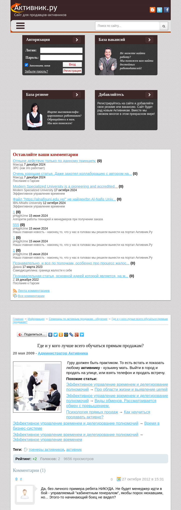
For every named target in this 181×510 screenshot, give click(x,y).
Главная (18, 318)
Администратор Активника (63, 353)
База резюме (37, 94)
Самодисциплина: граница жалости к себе (42, 270)
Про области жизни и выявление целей (131, 389)
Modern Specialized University (33, 190)
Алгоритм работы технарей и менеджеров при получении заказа (58, 219)
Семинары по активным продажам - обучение (78, 318)
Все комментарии (31, 296)
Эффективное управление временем (39, 193)
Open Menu (21, 25)
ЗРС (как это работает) (29, 168)
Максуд (18, 164)
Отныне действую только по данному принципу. (54, 161)
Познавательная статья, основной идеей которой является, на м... (70, 276)
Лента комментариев (34, 291)
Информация (36, 318)
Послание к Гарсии (26, 181)
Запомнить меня (39, 65)
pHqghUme (20, 215)
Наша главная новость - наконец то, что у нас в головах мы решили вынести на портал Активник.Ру (83, 232)
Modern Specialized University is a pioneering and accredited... (65, 186)
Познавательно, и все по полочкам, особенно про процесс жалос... (71, 263)
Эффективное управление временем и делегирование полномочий (75, 423)
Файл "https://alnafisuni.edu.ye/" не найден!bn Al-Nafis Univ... (64, 199)
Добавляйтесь (111, 94)
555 (16, 225)
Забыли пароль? (36, 71)
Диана (17, 267)
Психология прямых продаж (92, 412)
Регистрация (72, 70)
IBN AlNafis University (27, 203)
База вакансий (112, 39)
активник (74, 449)
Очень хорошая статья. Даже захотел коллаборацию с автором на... (72, 173)
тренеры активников (46, 449)
